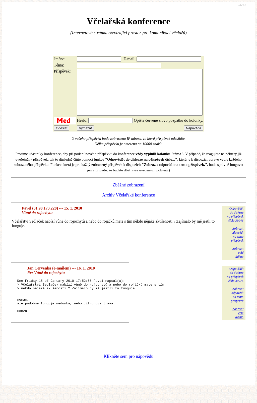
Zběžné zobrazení (128, 193)
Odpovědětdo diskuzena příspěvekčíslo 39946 (235, 223)
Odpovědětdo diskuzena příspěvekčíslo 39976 (235, 284)
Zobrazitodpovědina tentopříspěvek (237, 243)
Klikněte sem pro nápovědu (128, 369)
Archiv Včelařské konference (128, 204)
